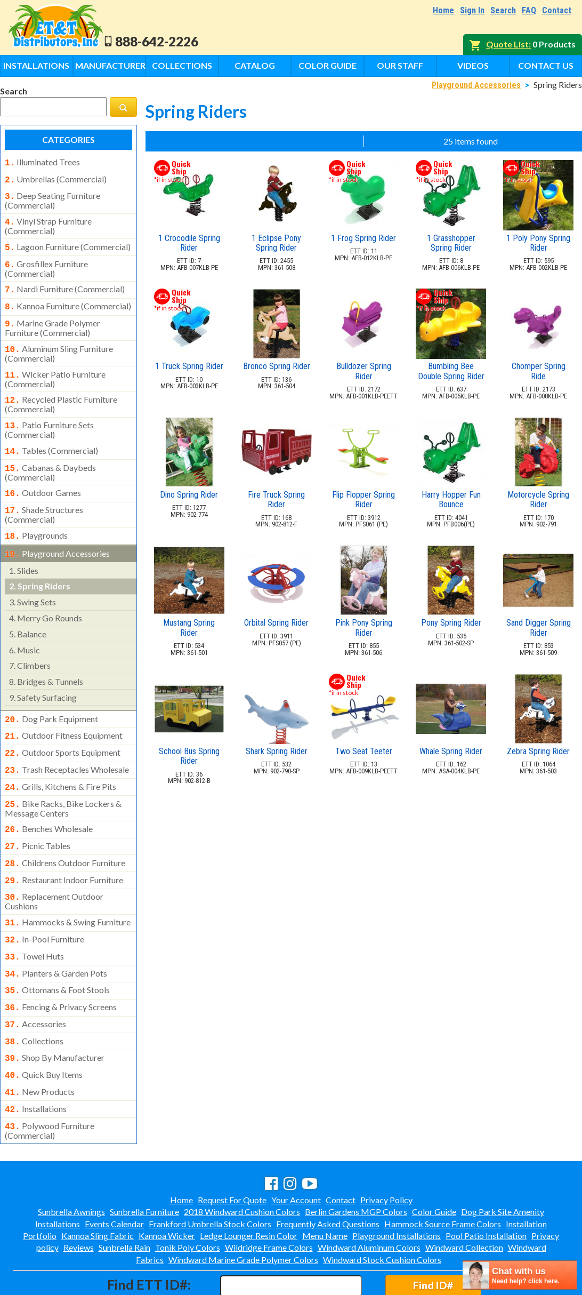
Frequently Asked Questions (327, 1178)
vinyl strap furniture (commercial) (48, 221)
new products (40, 1049)
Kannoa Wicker (167, 1190)
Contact (556, 10)
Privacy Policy (386, 1154)
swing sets (32, 582)
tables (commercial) (51, 437)
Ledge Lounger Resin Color (248, 1190)
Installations (36, 65)
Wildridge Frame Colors (269, 1201)
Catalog (255, 65)
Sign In (472, 10)
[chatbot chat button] (520, 1275)
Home (443, 10)
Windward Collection (464, 1201)
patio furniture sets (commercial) (49, 416)
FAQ (529, 10)
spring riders (39, 566)
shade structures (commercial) (44, 496)
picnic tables (37, 818)
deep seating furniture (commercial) (52, 197)
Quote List (507, 44)
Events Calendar (114, 1178)
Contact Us (545, 65)
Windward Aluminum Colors (369, 1201)
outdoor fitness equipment (64, 714)
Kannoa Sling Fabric (97, 1190)
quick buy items (44, 1033)
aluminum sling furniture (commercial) (59, 343)
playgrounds (36, 517)
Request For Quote (232, 1154)
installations (36, 1065)
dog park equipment (51, 699)
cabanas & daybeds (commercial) (50, 456)
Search (503, 10)
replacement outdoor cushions (54, 869)
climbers (30, 645)
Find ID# (433, 1239)
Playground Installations (396, 1190)
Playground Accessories (476, 85)
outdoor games (43, 477)
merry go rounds (45, 598)
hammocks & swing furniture (68, 890)
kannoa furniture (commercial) (68, 299)
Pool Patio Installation (486, 1190)
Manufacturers (110, 65)
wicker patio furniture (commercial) (55, 367)
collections (34, 1002)
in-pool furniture (44, 906)
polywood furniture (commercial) (49, 1084)
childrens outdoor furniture (65, 834)
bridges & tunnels (46, 661)
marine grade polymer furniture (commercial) (52, 318)
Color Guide (327, 65)
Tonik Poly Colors (187, 1201)
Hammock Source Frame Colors (442, 1178)
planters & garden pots (56, 938)
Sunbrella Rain (124, 1201)
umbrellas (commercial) (56, 178)
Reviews (78, 1201)
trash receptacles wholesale (67, 746)
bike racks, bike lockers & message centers (63, 782)
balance (27, 614)
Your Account (296, 1154)
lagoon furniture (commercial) (68, 243)
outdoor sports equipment (62, 730)
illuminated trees (42, 162)
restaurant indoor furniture (64, 850)
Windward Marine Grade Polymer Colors (243, 1214)
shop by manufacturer (54, 1017)
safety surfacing (43, 677)
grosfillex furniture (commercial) (46, 262)
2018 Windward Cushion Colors (242, 1166)
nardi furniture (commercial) (65, 283)
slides (23, 550)
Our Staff (400, 65)
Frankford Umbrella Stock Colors (210, 1178)
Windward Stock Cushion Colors (382, 1214)
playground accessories (57, 534)
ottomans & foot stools (57, 954)
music (24, 630)
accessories (35, 986)
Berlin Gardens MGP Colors (356, 1166)
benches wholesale (49, 802)
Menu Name (324, 1190)
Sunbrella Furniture (144, 1166)
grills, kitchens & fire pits (60, 762)
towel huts (34, 922)
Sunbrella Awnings (71, 1166)
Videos (473, 65)
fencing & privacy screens (61, 970)
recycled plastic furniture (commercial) (61, 391)
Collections (182, 65)
